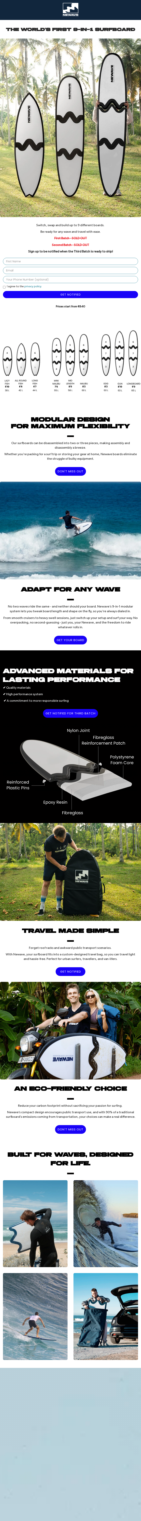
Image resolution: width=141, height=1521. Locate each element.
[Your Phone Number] (70, 279)
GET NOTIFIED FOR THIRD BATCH (70, 713)
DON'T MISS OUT (70, 471)
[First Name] (70, 261)
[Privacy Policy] (4, 287)
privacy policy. (33, 286)
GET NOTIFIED (70, 971)
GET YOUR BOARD (70, 640)
